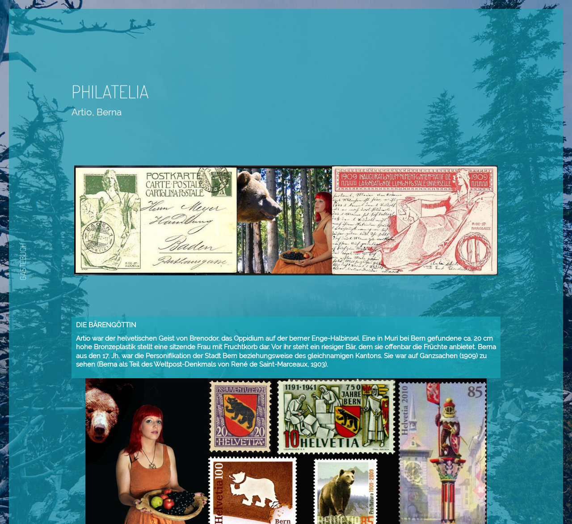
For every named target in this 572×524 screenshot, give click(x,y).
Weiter (306, 497)
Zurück (279, 497)
